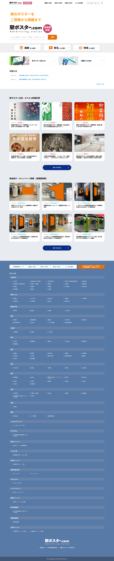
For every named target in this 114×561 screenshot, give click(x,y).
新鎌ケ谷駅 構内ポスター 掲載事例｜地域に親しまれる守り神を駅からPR (89, 125)
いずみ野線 (33, 416)
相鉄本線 (15, 416)
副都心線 (67, 301)
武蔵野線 (84, 284)
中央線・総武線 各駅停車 (71, 281)
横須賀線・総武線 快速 (19, 284)
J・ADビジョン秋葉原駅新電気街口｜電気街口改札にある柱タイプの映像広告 (57, 237)
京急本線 (15, 368)
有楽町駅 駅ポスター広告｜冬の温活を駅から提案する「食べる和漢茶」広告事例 (24, 157)
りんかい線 (14, 451)
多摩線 (32, 332)
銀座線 (15, 298)
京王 (12, 337)
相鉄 (12, 412)
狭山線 (15, 358)
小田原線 (15, 332)
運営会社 (42, 547)
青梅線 (49, 286)
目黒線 (49, 320)
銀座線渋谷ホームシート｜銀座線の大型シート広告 (57, 206)
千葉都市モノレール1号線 (19, 531)
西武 (12, 349)
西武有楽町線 (68, 356)
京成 (12, 389)
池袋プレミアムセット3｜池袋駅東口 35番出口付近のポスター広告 (24, 206)
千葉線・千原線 (34, 393)
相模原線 (32, 341)
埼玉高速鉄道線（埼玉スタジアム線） (20, 512)
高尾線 (49, 341)
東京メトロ (14, 294)
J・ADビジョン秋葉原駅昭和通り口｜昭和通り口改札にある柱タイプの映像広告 (89, 206)
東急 (12, 316)
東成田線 (84, 393)
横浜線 (49, 284)
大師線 (49, 368)
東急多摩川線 (16, 322)
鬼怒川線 (84, 377)
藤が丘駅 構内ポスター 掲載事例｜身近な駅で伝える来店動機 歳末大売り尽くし (57, 125)
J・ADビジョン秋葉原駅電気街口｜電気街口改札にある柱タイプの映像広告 (24, 237)
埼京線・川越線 (34, 284)
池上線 (32, 322)
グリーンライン (34, 473)
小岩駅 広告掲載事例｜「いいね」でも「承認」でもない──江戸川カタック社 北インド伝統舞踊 (57, 157)
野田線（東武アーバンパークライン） (55, 378)
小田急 (12, 328)
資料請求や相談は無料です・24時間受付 (91, 266)
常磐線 (15, 286)
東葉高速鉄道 (14, 518)
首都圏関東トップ (18, 267)
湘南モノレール (15, 498)
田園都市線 (33, 320)
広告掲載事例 (20, 122)
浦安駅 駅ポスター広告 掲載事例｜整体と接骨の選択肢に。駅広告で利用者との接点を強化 (89, 157)
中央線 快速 (50, 281)
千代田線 (84, 298)
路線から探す (48, 3)
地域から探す (69, 3)
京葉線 (32, 286)
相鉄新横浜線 (51, 416)
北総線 (15, 406)
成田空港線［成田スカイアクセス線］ (20, 396)
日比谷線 (50, 298)
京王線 (15, 341)
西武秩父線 (50, 356)
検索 (52, 37)
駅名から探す (58, 3)
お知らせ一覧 (100, 84)
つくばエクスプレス (16, 421)
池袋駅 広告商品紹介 (21, 203)
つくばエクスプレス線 (18, 425)
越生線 (15, 381)
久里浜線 (84, 368)
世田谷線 (84, 320)
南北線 (49, 301)
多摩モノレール (15, 460)
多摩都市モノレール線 (18, 464)
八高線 (49, 289)
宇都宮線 (15, 289)
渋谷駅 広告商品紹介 (54, 203)
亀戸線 (66, 377)
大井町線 (67, 320)
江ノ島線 (50, 332)
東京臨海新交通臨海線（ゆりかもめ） (20, 435)
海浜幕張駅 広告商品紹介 (87, 234)
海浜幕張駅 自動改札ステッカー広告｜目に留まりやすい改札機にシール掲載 (89, 237)
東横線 (15, 320)
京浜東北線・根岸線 (35, 281)
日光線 (15, 384)
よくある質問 (79, 3)
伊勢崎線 (15, 377)
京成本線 (15, 393)
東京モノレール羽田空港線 (20, 445)
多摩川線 (15, 356)
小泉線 (83, 381)
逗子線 (66, 368)
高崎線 (32, 289)
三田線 (49, 310)
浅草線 (15, 310)
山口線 (32, 356)
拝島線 (66, 353)
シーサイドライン (16, 488)
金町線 (66, 393)
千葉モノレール (15, 527)
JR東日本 (13, 277)
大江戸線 (67, 310)
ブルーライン (16, 473)
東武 (12, 373)
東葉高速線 (16, 522)
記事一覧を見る (57, 167)
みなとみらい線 (17, 483)
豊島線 (83, 356)
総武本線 (84, 286)
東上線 (32, 377)
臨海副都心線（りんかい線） (20, 455)
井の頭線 (67, 341)
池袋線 (15, 353)
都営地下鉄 (14, 306)
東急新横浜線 (68, 322)
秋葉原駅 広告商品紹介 (87, 203)
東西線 (66, 298)
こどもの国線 (51, 322)
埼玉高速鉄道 (14, 507)
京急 (12, 364)
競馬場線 (84, 341)
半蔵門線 (32, 301)
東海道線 (84, 281)
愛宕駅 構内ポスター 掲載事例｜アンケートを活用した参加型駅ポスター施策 (24, 125)
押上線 (49, 393)
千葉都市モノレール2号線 (36, 531)
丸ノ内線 (32, 298)
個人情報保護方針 (52, 547)
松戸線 (32, 396)
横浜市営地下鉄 (15, 470)
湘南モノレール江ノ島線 (19, 501)
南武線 (66, 284)
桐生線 (66, 381)
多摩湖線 (84, 353)
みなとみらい (14, 479)
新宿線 (32, 310)
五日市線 (67, 286)
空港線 (32, 368)
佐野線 (49, 381)
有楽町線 (15, 301)
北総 (12, 403)
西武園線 (32, 358)
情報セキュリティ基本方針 (67, 547)
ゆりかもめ (14, 431)
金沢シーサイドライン (18, 492)
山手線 (15, 281)
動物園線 (15, 344)
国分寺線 (50, 353)
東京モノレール (15, 441)
